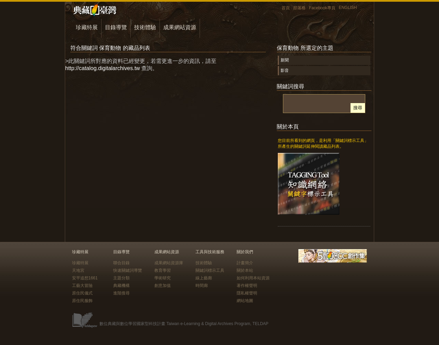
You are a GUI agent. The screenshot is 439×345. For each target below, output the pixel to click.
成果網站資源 (179, 27)
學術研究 (162, 278)
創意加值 (162, 285)
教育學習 (162, 270)
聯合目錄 (121, 262)
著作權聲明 (247, 285)
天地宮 (78, 270)
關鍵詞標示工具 (209, 270)
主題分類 (121, 278)
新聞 (285, 60)
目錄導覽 (116, 27)
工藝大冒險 (82, 285)
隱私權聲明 (247, 293)
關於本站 (245, 270)
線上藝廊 (203, 278)
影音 (285, 70)
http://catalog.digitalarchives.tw (102, 68)
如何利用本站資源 (253, 278)
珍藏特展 (87, 27)
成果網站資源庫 (168, 262)
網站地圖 (245, 300)
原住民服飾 (82, 300)
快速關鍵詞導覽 (127, 270)
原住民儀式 (82, 293)
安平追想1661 (85, 278)
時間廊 (201, 285)
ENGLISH (348, 7)
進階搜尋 (121, 293)
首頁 (286, 7)
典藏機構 (121, 285)
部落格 (299, 7)
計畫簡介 (245, 262)
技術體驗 (145, 27)
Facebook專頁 (322, 7)
